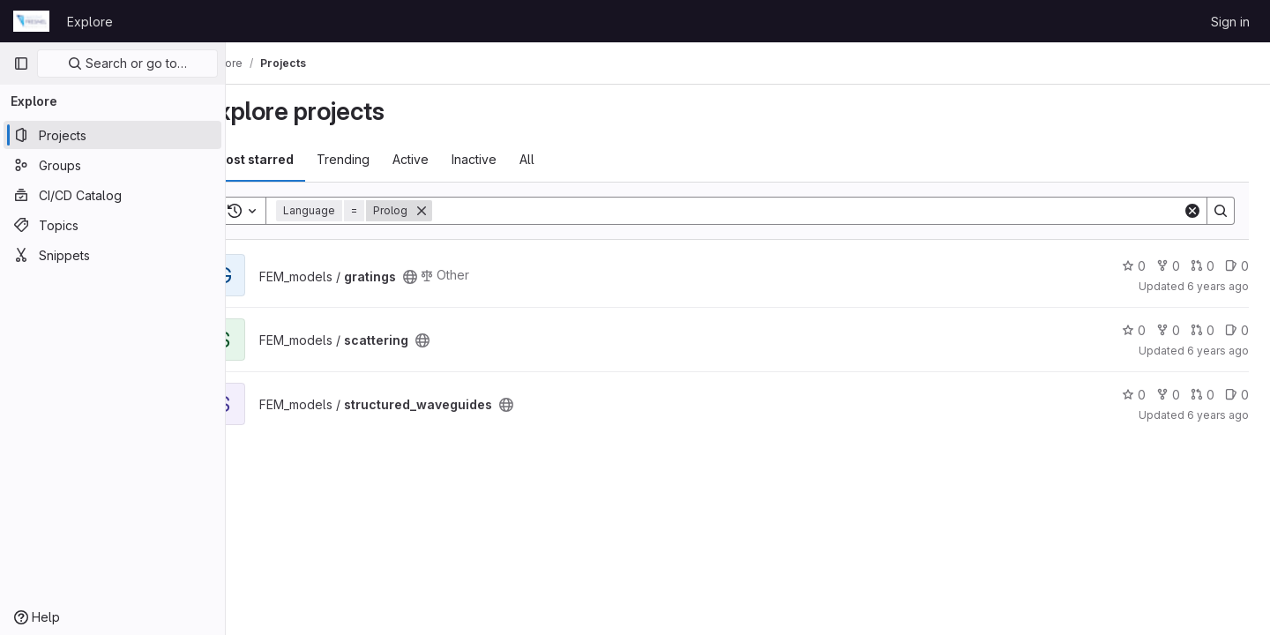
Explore (90, 21)
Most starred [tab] (298, 159)
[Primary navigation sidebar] (21, 63)
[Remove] (465, 210)
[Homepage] (31, 21)
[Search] (829, 210)
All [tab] (571, 159)
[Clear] (1192, 210)
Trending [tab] (387, 159)
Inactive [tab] (518, 159)
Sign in (1230, 21)
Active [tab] (455, 159)
